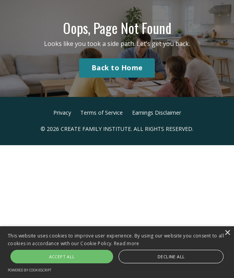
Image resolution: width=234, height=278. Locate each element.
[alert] (117, 252)
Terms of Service (101, 112)
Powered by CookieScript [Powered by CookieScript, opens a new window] (29, 270)
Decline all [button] (171, 256)
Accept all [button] (62, 256)
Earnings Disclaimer (156, 112)
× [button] (227, 233)
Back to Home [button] (117, 67)
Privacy (62, 112)
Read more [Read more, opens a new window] (126, 243)
